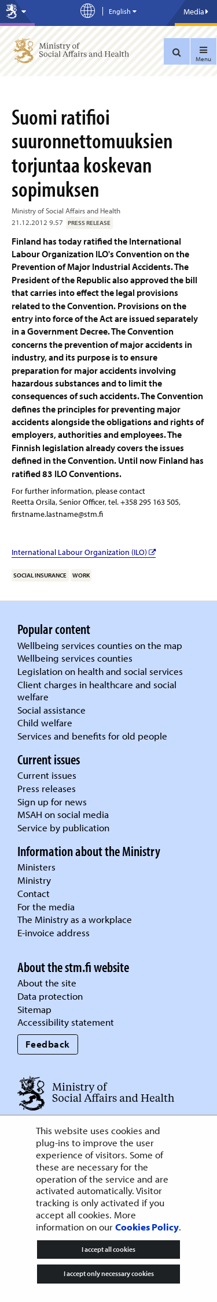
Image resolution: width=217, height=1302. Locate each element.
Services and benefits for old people (92, 736)
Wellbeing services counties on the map (99, 645)
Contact (33, 893)
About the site (46, 983)
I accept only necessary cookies (109, 1273)
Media (195, 11)
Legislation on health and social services (100, 671)
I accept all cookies (108, 1249)
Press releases (46, 788)
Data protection (50, 996)
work (81, 575)
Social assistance (51, 710)
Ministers (36, 867)
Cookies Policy (147, 1227)
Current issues (46, 775)
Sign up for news (52, 802)
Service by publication (63, 827)
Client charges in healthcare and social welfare (96, 690)
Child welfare (44, 722)
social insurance (40, 575)
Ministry (34, 880)
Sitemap (34, 1009)
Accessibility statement (65, 1022)
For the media (46, 906)
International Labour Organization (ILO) (84, 552)
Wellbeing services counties (75, 658)
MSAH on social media (63, 814)
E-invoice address (53, 932)
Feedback (47, 1044)
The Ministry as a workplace (74, 919)
